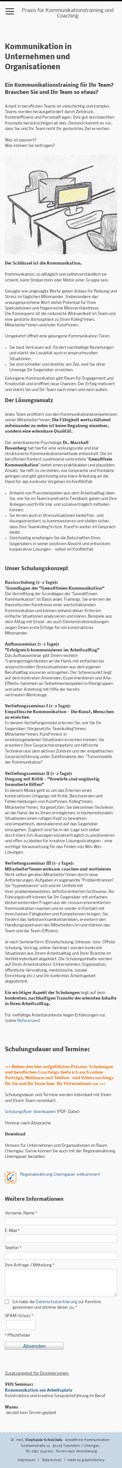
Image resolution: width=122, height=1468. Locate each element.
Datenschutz (52, 1460)
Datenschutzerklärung (56, 1302)
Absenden (34, 1346)
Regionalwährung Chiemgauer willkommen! (60, 1175)
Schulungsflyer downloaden (30, 1112)
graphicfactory (93, 1460)
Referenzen (28, 1021)
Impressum (27, 1460)
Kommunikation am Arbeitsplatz (38, 1390)
